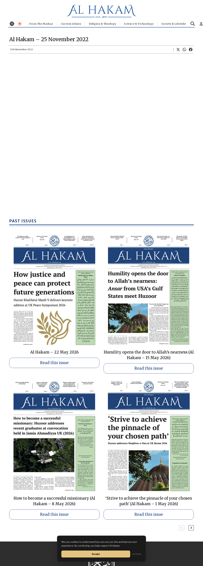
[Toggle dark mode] (20, 24)
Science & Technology (139, 23)
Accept (96, 553)
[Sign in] (201, 24)
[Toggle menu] (12, 24)
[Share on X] (178, 49)
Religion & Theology (102, 23)
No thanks (137, 554)
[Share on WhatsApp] (184, 49)
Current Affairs (71, 23)
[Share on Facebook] (190, 49)
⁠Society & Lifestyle (173, 23)
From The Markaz (41, 23)
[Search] (192, 24)
